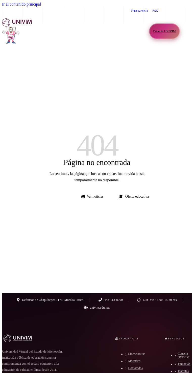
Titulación (184, 364)
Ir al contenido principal (21, 4)
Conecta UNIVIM (183, 355)
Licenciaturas (136, 354)
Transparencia (139, 10)
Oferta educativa (134, 196)
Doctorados (135, 368)
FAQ (155, 10)
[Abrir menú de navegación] (187, 31)
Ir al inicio (55, 196)
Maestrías (134, 361)
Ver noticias (92, 196)
